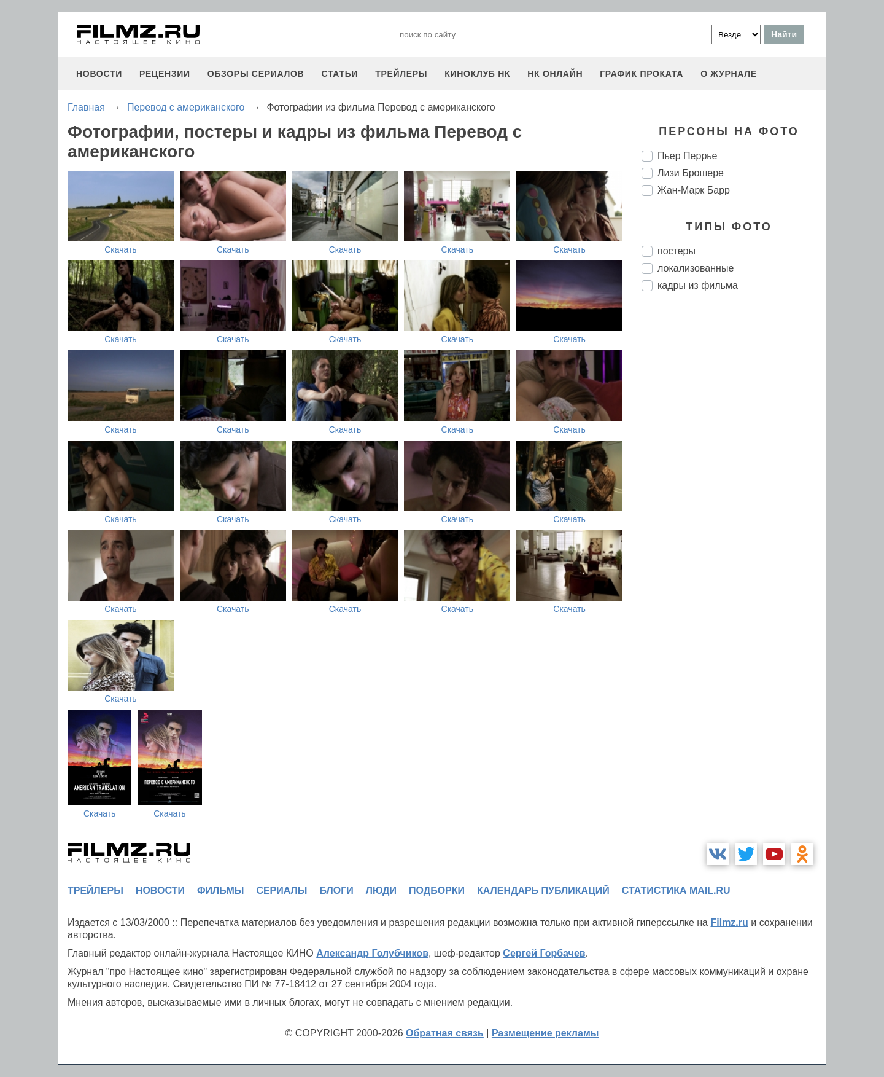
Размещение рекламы (545, 1033)
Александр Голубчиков (372, 953)
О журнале (728, 74)
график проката (641, 74)
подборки (437, 890)
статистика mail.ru (676, 890)
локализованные (695, 268)
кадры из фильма (697, 285)
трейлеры (401, 74)
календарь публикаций (543, 890)
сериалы (281, 890)
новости (99, 74)
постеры (676, 251)
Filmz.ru (729, 922)
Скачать (120, 249)
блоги (336, 890)
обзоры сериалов (255, 74)
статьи (339, 74)
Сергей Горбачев (544, 953)
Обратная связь (445, 1033)
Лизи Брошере (690, 173)
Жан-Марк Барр (693, 190)
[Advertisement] (734, 506)
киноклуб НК (477, 74)
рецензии (164, 74)
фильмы (220, 890)
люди (381, 890)
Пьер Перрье (687, 156)
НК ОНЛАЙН (555, 74)
